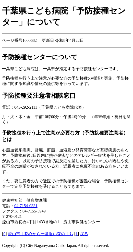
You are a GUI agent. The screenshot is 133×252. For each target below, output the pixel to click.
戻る (84, 234)
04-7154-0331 (26, 206)
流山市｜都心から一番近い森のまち (40, 234)
